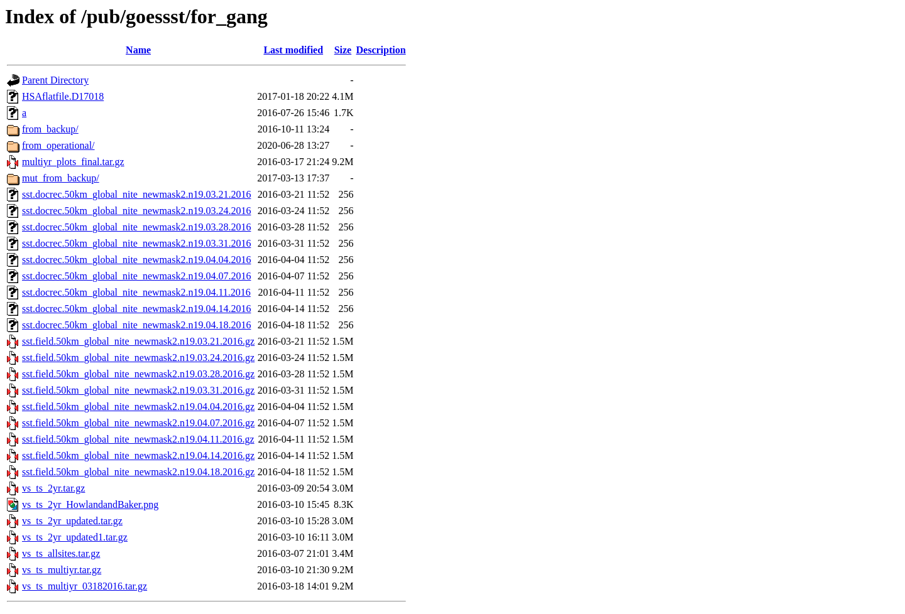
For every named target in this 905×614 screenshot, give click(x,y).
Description (381, 50)
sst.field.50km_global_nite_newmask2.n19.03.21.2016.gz (138, 341)
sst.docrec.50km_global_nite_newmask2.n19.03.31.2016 (136, 243)
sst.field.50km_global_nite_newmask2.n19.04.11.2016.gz (138, 439)
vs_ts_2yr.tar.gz (53, 488)
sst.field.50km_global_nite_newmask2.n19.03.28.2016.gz (138, 374)
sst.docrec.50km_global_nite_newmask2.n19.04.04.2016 (136, 259)
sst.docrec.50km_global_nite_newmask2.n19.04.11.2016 (136, 292)
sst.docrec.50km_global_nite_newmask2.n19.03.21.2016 (136, 194)
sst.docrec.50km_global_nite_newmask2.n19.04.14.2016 (136, 308)
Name (138, 50)
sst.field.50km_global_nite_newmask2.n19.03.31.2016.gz (138, 390)
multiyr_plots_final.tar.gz (73, 161)
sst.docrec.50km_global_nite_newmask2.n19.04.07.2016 (136, 276)
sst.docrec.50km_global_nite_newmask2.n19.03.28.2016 (136, 227)
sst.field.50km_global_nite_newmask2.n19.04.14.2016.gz (138, 455)
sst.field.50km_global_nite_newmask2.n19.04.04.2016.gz (138, 406)
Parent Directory (55, 80)
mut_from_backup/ (60, 178)
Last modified (293, 50)
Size (343, 50)
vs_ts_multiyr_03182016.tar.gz (84, 586)
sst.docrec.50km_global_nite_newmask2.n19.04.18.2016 (136, 325)
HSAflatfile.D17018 (63, 96)
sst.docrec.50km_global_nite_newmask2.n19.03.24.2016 (136, 210)
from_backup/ (50, 129)
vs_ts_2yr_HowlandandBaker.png (90, 504)
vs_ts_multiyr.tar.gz (61, 569)
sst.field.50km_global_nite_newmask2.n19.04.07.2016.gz (138, 422)
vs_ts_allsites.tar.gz (61, 553)
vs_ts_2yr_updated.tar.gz (72, 520)
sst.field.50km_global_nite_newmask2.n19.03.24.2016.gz (138, 357)
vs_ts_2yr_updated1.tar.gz (75, 537)
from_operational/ (58, 145)
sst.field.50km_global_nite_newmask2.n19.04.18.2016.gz (138, 471)
